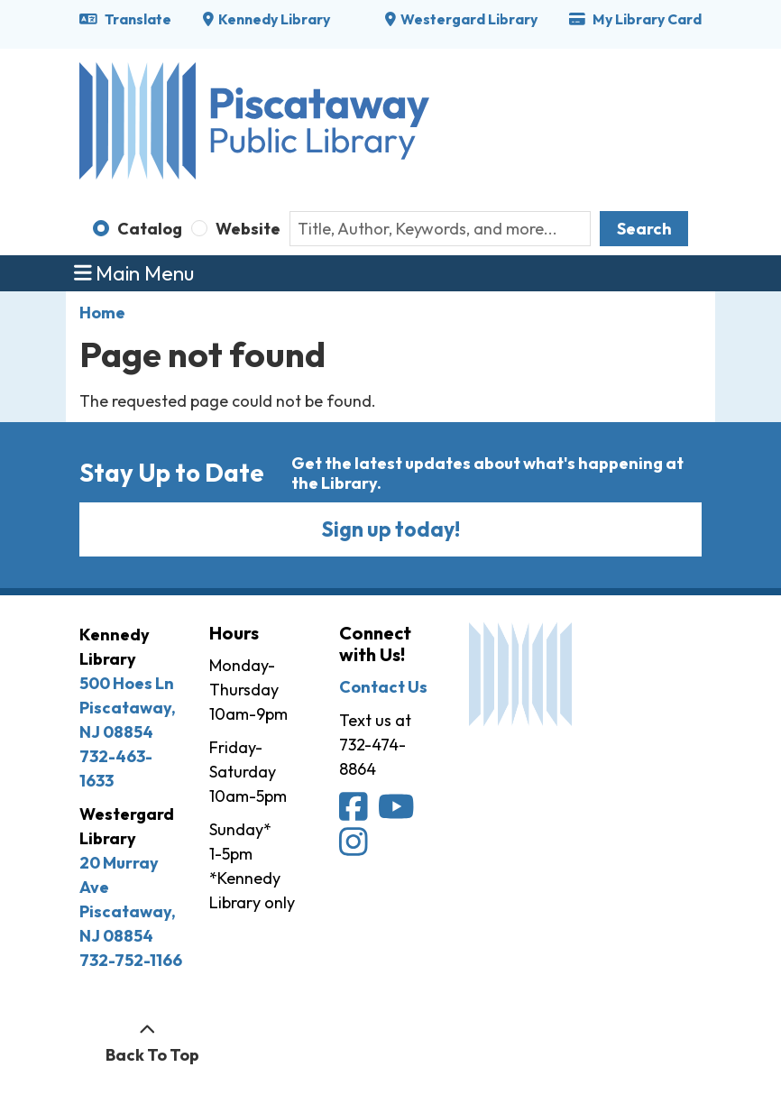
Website (248, 228)
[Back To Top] (147, 1042)
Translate (125, 19)
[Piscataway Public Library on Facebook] (355, 813)
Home (102, 312)
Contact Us (383, 686)
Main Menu (134, 273)
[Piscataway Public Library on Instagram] (355, 847)
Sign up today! (391, 529)
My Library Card (635, 19)
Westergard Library (469, 19)
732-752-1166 (130, 960)
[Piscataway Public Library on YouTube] (398, 813)
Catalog (149, 228)
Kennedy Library (274, 19)
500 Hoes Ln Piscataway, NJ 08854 (127, 707)
